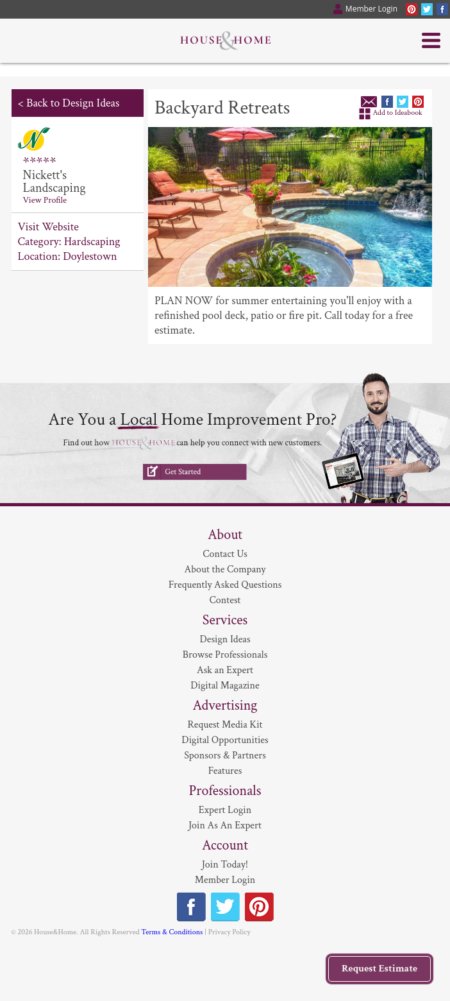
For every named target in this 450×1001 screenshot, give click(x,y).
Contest (225, 600)
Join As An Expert (225, 825)
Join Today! (225, 864)
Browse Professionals (225, 655)
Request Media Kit (224, 725)
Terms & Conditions (172, 932)
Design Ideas (224, 639)
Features (225, 771)
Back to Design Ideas (72, 103)
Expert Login (225, 810)
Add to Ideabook (397, 112)
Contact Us (225, 554)
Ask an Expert (225, 670)
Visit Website (48, 226)
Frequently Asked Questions (225, 585)
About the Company (225, 569)
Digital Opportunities (224, 740)
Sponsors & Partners (225, 755)
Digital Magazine (224, 685)
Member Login (225, 880)
